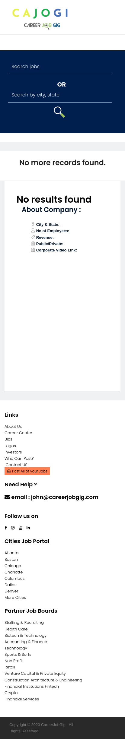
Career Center (18, 433)
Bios (8, 439)
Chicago (13, 566)
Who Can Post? (19, 458)
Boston (11, 559)
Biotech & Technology (25, 635)
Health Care (16, 629)
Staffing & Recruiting (24, 622)
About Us (13, 426)
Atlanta (12, 553)
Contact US (16, 465)
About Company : (51, 210)
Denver (11, 591)
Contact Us (20, 509)
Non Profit (14, 661)
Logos (10, 446)
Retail (10, 667)
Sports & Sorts (18, 654)
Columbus (15, 578)
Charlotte (14, 572)
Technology (16, 648)
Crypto (11, 693)
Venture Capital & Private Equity (35, 673)
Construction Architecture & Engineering (43, 680)
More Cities (15, 597)
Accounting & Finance (26, 642)
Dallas (10, 585)
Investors (13, 452)
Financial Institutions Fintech (32, 686)
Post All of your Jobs (27, 471)
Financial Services (22, 699)
